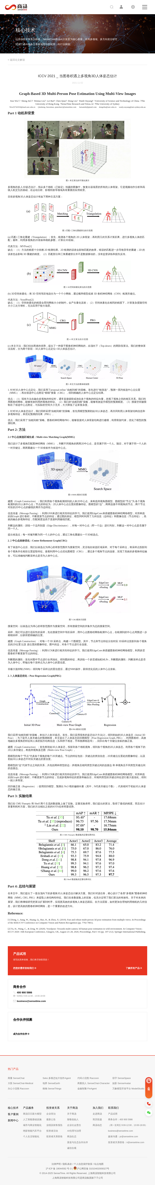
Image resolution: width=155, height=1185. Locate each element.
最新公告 (51, 1119)
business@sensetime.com (29, 1001)
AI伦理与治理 (74, 1130)
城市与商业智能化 (32, 1125)
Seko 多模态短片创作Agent (57, 1078)
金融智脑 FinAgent (87, 1088)
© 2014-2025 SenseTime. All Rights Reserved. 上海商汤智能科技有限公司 (77, 1173)
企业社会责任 (74, 1125)
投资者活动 (52, 1130)
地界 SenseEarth (51, 1083)
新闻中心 (13, 1120)
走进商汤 (97, 1113)
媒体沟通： (123, 1136)
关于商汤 (71, 1113)
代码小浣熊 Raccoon (88, 1078)
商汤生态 (71, 1136)
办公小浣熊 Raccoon (18, 1088)
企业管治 (51, 1113)
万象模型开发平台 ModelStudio (128, 1088)
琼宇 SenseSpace (121, 1078)
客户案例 (13, 1114)
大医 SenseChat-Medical (20, 1083)
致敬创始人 (73, 1119)
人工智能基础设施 (32, 1119)
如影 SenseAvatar (121, 1083)
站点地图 (99, 1164)
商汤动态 (97, 1125)
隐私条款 (67, 1164)
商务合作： (120, 1119)
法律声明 (56, 1164)
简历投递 (97, 1119)
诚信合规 (71, 1148)
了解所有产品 (134, 968)
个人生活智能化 (31, 1136)
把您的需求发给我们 (24, 968)
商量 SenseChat (16, 1078)
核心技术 (13, 1107)
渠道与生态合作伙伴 (77, 1142)
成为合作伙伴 (21, 1034)
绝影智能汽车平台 (32, 1130)
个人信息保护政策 (83, 1164)
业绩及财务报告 (54, 1125)
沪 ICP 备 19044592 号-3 (58, 1168)
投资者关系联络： (126, 1142)
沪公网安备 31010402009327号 (91, 1168)
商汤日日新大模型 (32, 1113)
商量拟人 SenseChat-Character (93, 1083)
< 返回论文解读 (16, 59)
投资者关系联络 (54, 1136)
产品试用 (112, 1113)
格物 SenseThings (52, 1088)
